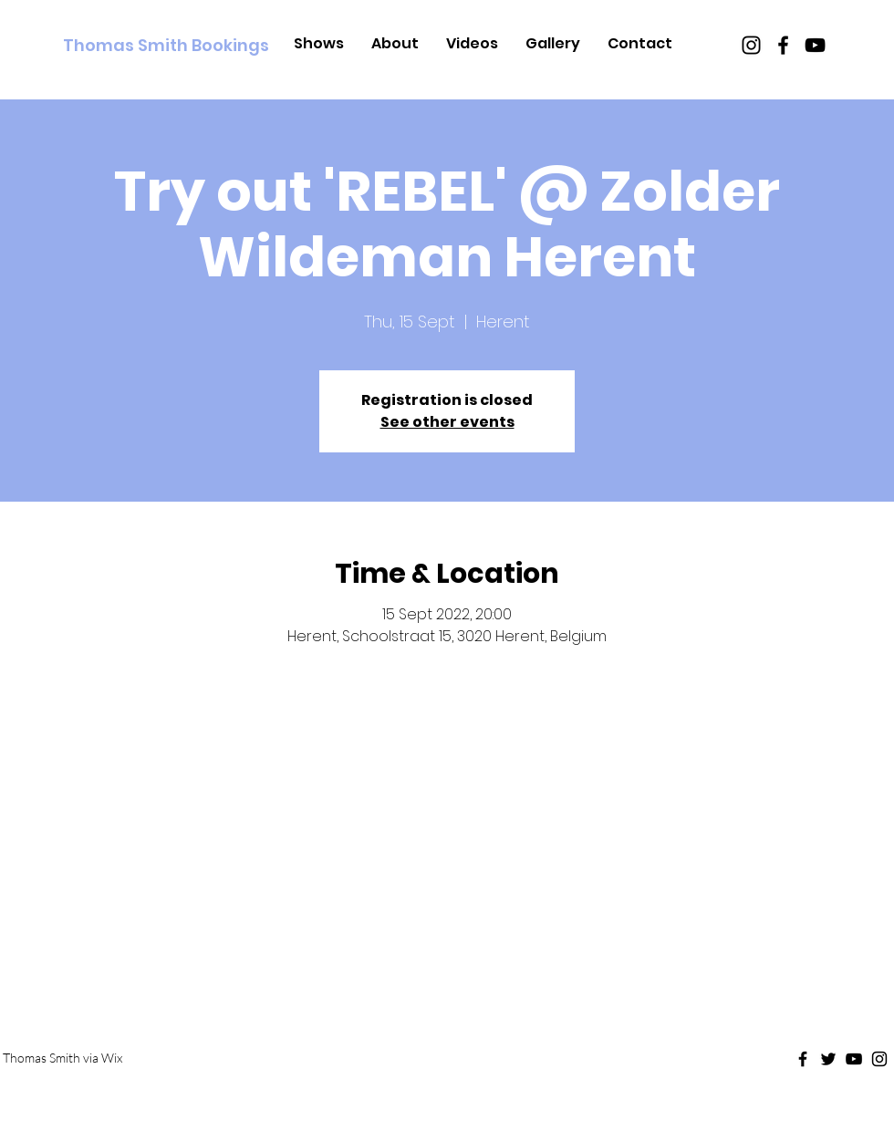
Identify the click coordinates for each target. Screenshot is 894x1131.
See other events (447, 421)
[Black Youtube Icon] (815, 45)
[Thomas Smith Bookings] (166, 46)
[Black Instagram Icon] (751, 45)
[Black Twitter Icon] (828, 1059)
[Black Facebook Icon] (783, 45)
